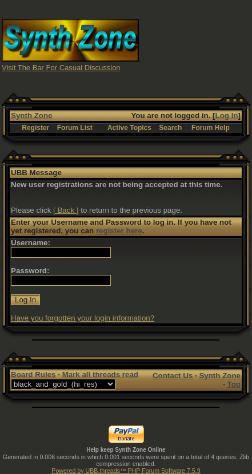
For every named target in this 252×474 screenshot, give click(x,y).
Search (170, 128)
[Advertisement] (195, 44)
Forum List (75, 128)
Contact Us (173, 375)
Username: (30, 242)
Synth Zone (32, 115)
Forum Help (210, 128)
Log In (226, 115)
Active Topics (129, 128)
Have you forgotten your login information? (82, 318)
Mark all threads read (100, 374)
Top (234, 384)
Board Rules (33, 374)
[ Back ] (65, 210)
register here (119, 230)
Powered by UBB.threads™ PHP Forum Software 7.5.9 (125, 470)
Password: (30, 270)
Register (35, 128)
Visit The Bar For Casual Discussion (61, 67)
